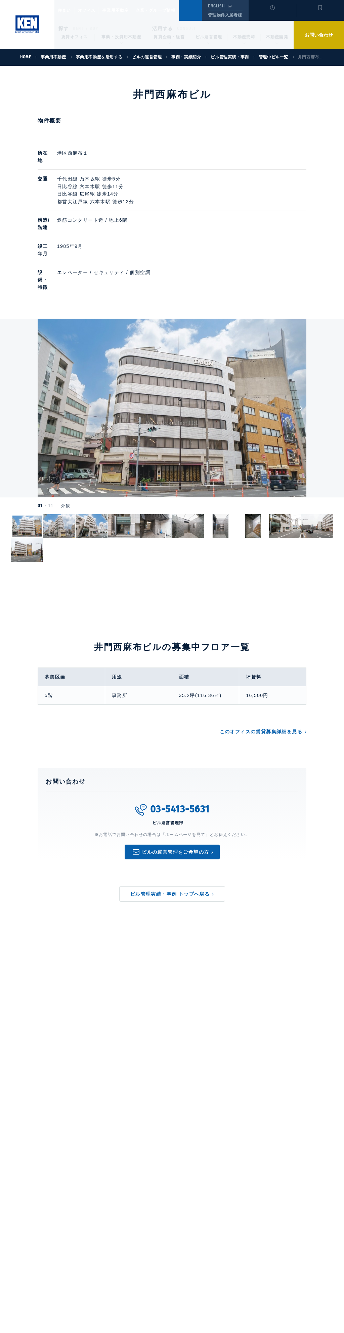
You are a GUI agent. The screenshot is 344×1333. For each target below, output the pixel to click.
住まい (67, 10)
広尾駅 (115, 186)
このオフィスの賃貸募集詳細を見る (261, 694)
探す (63, 28)
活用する (162, 28)
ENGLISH (216, 6)
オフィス (95, 10)
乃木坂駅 (117, 171)
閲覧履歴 (272, 14)
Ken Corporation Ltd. (27, 24)
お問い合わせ (319, 35)
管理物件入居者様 (225, 15)
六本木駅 (117, 178)
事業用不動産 (130, 10)
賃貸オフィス (74, 37)
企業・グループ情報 (176, 10)
